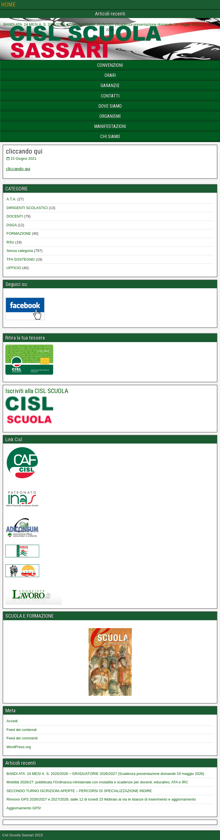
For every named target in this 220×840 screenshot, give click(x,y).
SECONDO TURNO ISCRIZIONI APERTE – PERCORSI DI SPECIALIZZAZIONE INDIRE (79, 791)
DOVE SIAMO (110, 106)
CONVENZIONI (110, 65)
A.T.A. (11, 199)
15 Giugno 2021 (23, 158)
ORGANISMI (110, 116)
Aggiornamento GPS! (23, 808)
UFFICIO (13, 268)
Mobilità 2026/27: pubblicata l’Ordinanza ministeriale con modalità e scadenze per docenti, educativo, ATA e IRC (97, 782)
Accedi (11, 721)
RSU (10, 242)
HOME (8, 4)
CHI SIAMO (110, 136)
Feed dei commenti (22, 738)
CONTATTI (110, 96)
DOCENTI (14, 216)
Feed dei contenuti (21, 730)
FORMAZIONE (18, 233)
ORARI (110, 75)
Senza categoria (19, 251)
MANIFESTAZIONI (110, 126)
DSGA (11, 225)
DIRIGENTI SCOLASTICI (27, 208)
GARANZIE (110, 85)
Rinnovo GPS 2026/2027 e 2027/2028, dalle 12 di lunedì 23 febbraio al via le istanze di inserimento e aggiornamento (101, 799)
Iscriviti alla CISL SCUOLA (36, 390)
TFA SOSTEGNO (20, 259)
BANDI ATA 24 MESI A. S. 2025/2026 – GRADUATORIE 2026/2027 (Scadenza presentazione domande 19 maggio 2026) (102, 24)
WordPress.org (18, 747)
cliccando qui (24, 151)
